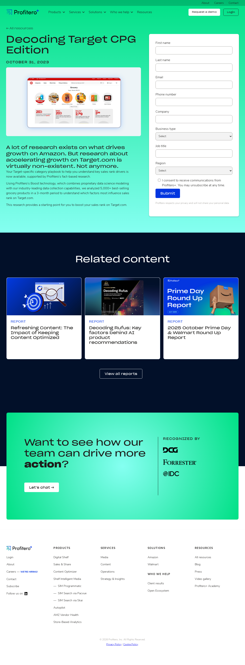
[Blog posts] (217, 564)
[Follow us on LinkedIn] (28, 594)
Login (231, 12)
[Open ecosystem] (169, 557)
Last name (163, 60)
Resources (144, 12)
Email (159, 77)
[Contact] (28, 579)
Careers (219, 3)
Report (18, 321)
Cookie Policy (130, 644)
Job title (161, 146)
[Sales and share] (75, 564)
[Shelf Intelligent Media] (75, 579)
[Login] (28, 557)
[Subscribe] (28, 586)
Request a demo (204, 12)
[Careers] (28, 572)
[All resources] (217, 557)
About (205, 3)
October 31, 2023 (27, 62)
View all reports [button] (121, 374)
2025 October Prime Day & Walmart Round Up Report (199, 332)
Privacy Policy (113, 644)
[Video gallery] (217, 579)
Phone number (166, 94)
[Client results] (169, 564)
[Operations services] (122, 572)
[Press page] (217, 572)
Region (161, 163)
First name (163, 43)
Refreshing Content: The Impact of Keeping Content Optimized (42, 332)
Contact (234, 3)
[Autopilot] (75, 608)
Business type (166, 129)
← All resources (19, 28)
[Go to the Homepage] (22, 548)
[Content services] (122, 564)
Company (162, 111)
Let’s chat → (41, 487)
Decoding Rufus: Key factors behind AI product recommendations (115, 335)
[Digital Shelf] (75, 557)
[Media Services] (122, 557)
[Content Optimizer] (75, 572)
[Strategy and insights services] (122, 579)
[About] (28, 564)
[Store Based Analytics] (75, 615)
